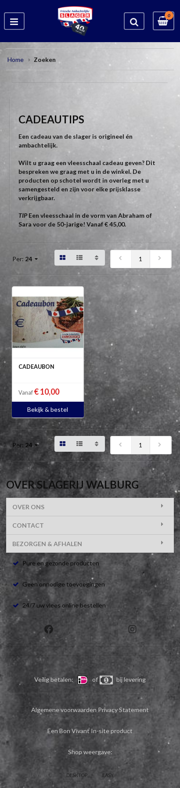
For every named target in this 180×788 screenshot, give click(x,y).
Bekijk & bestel (47, 409)
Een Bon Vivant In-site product (90, 730)
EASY (108, 775)
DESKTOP (76, 775)
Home (15, 59)
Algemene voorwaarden (64, 709)
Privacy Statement (123, 709)
